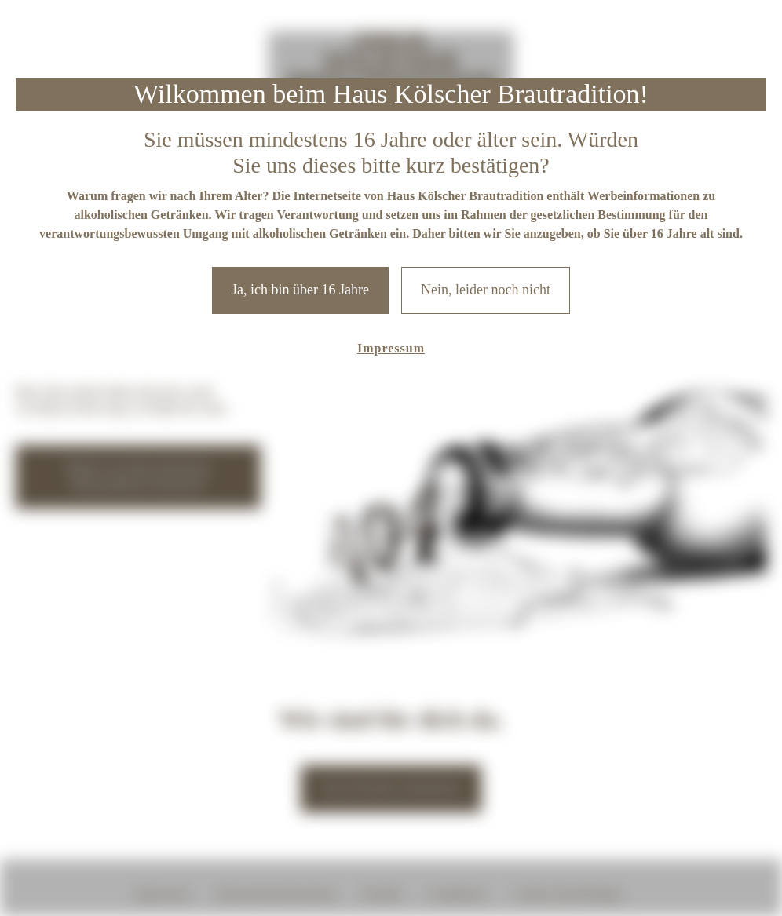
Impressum (391, 348)
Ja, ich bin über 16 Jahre (300, 289)
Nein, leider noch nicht (485, 289)
